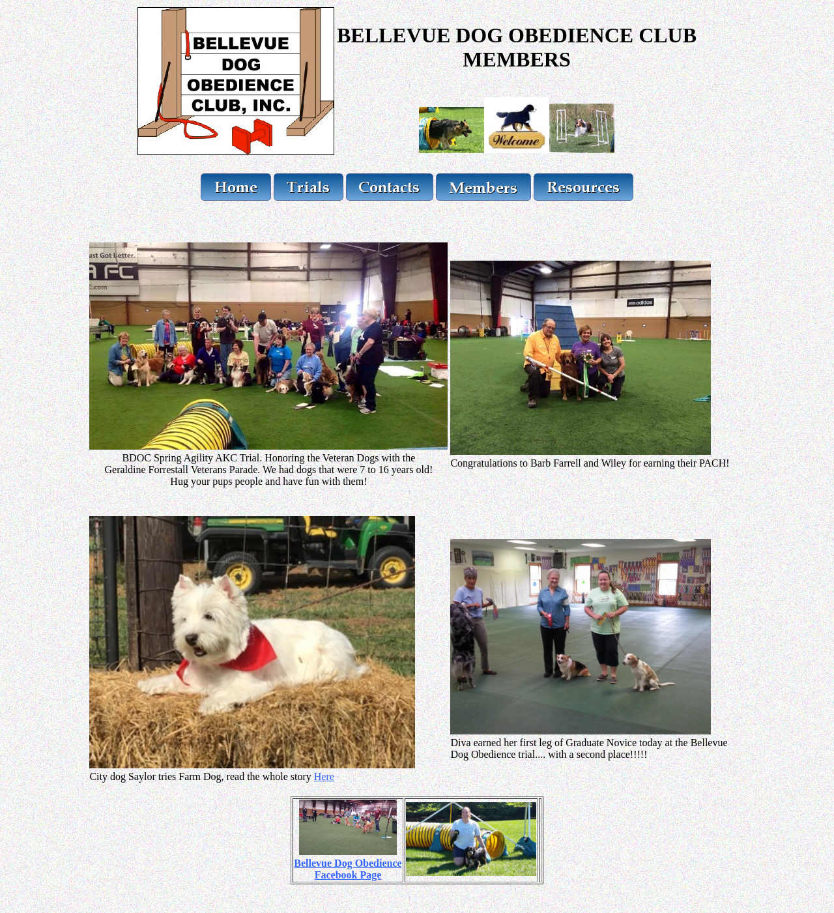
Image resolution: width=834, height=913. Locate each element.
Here (324, 776)
